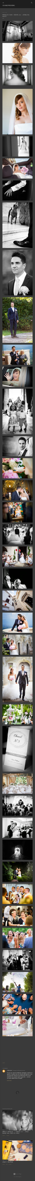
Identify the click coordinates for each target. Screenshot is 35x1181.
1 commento (7, 1135)
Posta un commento (8, 1164)
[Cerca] (32, 2)
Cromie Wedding (8, 5)
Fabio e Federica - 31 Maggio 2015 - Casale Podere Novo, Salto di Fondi (15, 1132)
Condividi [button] (3, 1062)
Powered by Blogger (17, 1174)
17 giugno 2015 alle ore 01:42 (19, 1070)
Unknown (9, 1070)
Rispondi (9, 1080)
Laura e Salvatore (7, 1162)
